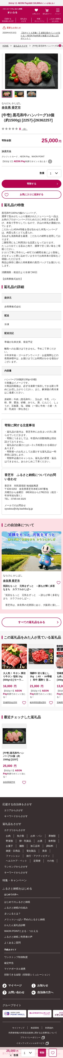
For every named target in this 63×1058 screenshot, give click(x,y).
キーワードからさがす (16, 816)
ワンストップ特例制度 (16, 957)
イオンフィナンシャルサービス (30, 1043)
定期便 (36, 860)
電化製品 (31, 850)
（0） (25, 129)
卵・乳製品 (25, 841)
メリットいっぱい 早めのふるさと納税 (24, 919)
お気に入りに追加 (58, 582)
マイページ (12, 985)
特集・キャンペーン (39, 20)
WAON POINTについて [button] (50, 161)
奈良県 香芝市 (11, 107)
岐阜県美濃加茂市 (38, 702)
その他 (50, 860)
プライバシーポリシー (30, 1037)
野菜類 (9, 841)
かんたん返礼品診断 (14, 925)
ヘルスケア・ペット (16, 860)
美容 (44, 850)
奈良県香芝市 (9, 782)
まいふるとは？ (12, 913)
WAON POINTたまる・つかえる (21, 931)
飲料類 (52, 841)
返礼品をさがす (23, 20)
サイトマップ (18, 1028)
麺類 (21, 846)
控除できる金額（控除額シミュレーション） (27, 974)
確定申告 (9, 963)
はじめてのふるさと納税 (17, 902)
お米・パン (36, 835)
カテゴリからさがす (14, 830)
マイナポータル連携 (14, 968)
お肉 (8, 835)
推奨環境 (35, 1028)
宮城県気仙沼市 (10, 702)
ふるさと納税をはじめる (55, 20)
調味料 (49, 846)
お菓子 (9, 846)
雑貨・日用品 (13, 850)
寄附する (31, 183)
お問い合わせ (13, 992)
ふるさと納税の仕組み (16, 907)
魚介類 (20, 835)
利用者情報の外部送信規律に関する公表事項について (33, 1033)
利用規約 (49, 1028)
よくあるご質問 (12, 942)
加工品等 (35, 846)
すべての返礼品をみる (31, 622)
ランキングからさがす (16, 866)
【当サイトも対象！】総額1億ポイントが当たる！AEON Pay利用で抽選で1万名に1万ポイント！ (40, 36)
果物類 (52, 835)
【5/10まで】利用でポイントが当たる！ (31, 3)
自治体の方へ (42, 992)
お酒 (39, 841)
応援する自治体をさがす (8, 20)
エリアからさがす (13, 810)
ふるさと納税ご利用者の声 (18, 936)
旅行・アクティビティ (38, 856)
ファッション (13, 856)
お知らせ (40, 985)
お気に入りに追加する (24, 195)
